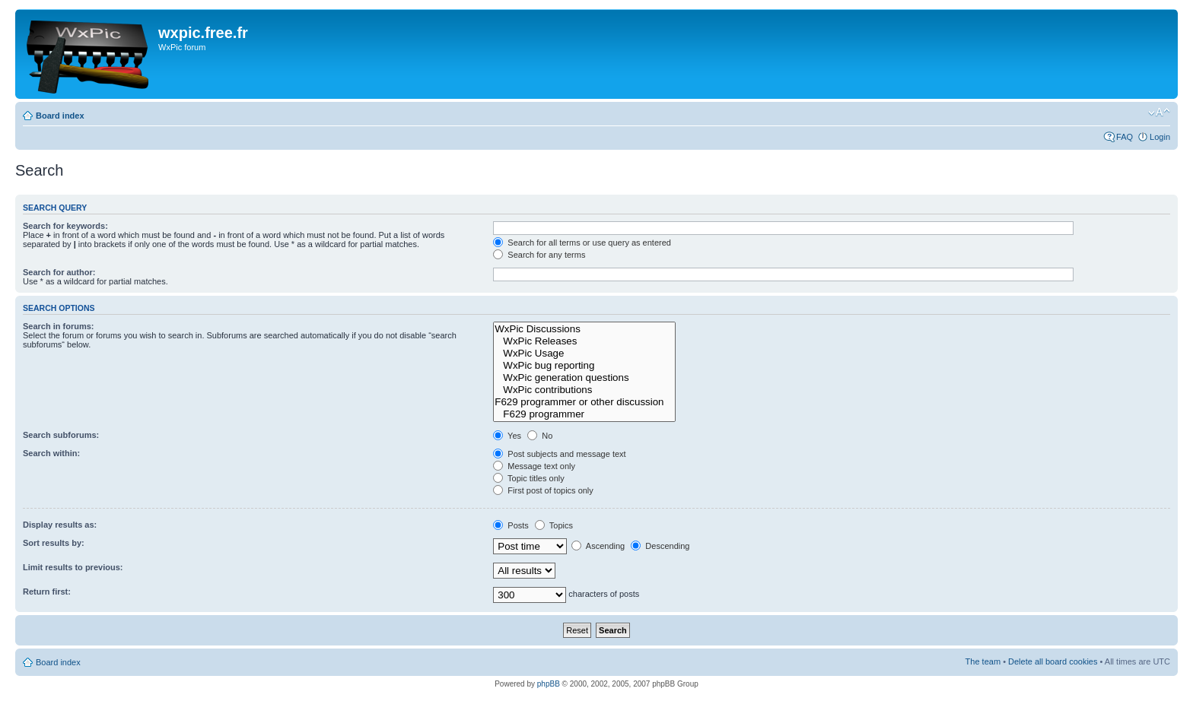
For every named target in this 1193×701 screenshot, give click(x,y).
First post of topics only (543, 490)
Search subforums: (61, 434)
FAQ (1124, 136)
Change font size (1159, 112)
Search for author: (59, 272)
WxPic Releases (584, 341)
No (539, 435)
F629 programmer (584, 414)
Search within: (51, 453)
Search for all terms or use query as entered (582, 242)
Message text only (534, 466)
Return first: (47, 591)
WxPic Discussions (584, 329)
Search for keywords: (65, 225)
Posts (511, 525)
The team (983, 661)
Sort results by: (53, 542)
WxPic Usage (584, 353)
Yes (507, 435)
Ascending (598, 545)
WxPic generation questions (584, 378)
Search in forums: (58, 326)
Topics (554, 525)
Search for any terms (539, 254)
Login (1160, 136)
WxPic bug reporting (584, 366)
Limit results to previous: (72, 567)
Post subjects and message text (559, 453)
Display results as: (60, 524)
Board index (60, 115)
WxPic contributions (584, 390)
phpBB (548, 684)
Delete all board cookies (1052, 661)
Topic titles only (528, 478)
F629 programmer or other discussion (584, 402)
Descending (660, 545)
